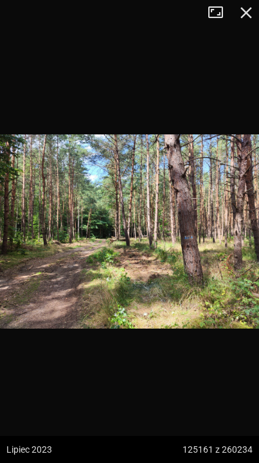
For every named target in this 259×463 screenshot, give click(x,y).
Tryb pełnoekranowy (220, 13)
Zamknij (246, 13)
